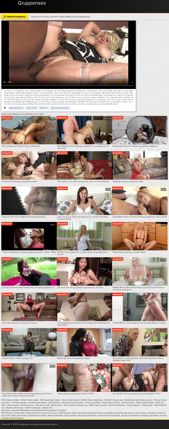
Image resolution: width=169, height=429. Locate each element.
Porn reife (5, 415)
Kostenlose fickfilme (111, 402)
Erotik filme (19, 413)
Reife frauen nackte (10, 400)
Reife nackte (13, 405)
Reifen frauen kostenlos (92, 400)
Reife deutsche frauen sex (75, 405)
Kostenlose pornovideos (73, 402)
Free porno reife (42, 405)
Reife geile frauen (19, 415)
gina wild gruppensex (59, 108)
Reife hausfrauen (33, 407)
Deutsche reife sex (156, 413)
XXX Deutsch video (67, 413)
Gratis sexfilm (70, 415)
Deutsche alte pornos (124, 413)
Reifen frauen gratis (30, 400)
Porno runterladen (106, 413)
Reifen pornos (27, 405)
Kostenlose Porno (33, 413)
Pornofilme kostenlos (86, 413)
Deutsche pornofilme (86, 415)
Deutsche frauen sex (113, 400)
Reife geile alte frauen (50, 400)
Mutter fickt (47, 407)
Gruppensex (32, 3)
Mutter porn (56, 405)
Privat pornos (141, 413)
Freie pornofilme (92, 402)
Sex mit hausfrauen (70, 400)
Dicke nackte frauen (145, 402)
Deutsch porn (128, 402)
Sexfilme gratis (16, 418)
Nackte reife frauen (14, 407)
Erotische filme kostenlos (109, 415)
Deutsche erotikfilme (130, 415)
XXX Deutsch (54, 402)
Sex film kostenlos (117, 405)
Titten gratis (147, 405)
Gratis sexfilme (133, 405)
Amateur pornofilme (37, 402)
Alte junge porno (16, 108)
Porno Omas (31, 108)
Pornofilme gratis (19, 402)
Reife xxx (43, 108)
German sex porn (50, 413)
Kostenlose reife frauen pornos (138, 400)
